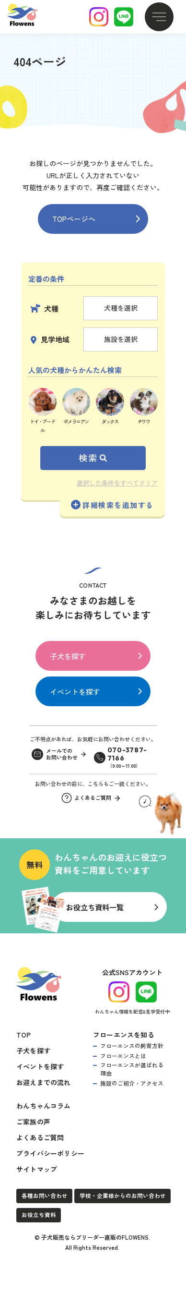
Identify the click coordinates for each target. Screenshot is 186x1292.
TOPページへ (73, 219)
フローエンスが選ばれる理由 (131, 1067)
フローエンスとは (123, 1054)
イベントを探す (75, 692)
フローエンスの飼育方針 (131, 1044)
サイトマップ (36, 1167)
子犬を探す (68, 656)
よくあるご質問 (40, 1136)
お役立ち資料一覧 (95, 906)
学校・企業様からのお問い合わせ (123, 1194)
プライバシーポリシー (50, 1152)
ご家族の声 (33, 1120)
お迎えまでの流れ (43, 1081)
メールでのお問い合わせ (62, 754)
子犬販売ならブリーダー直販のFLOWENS (95, 1236)
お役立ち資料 (39, 1213)
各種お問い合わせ (45, 1194)
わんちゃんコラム (43, 1104)
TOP (23, 1033)
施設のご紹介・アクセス (131, 1082)
